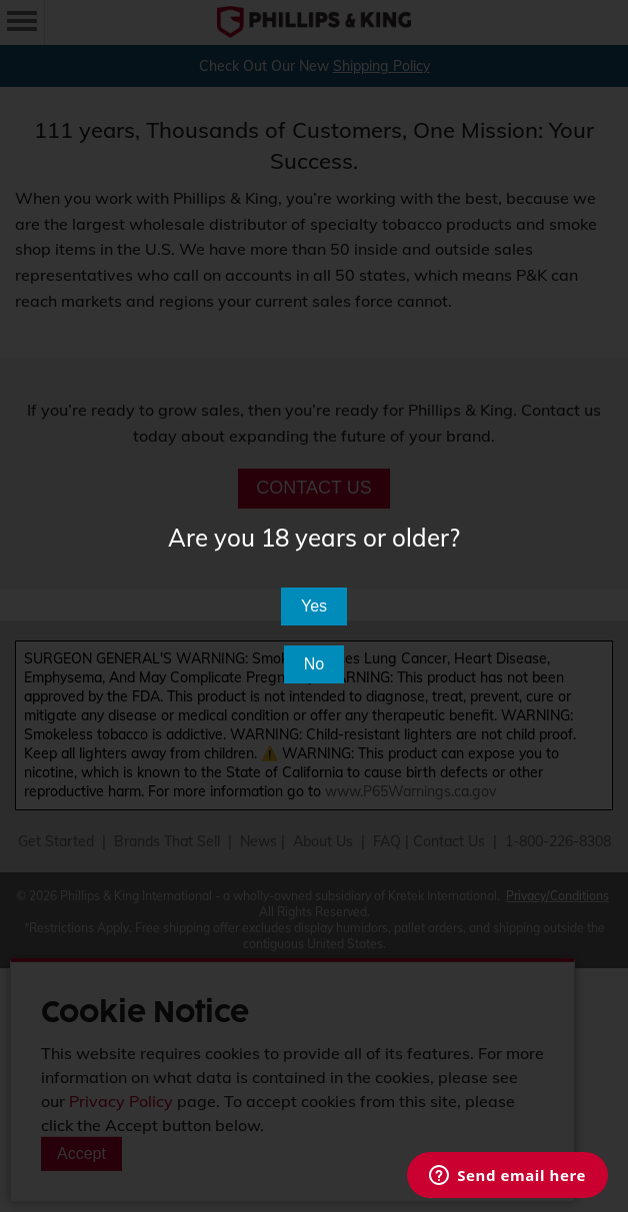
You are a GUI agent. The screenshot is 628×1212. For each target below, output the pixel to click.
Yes (314, 606)
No (314, 663)
